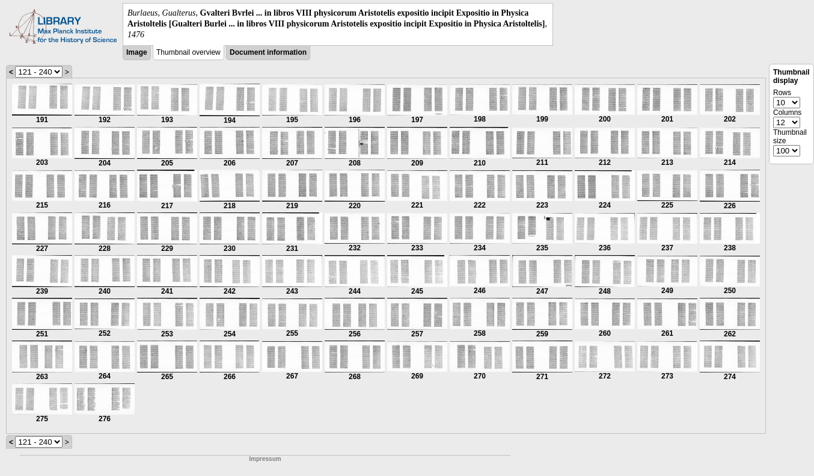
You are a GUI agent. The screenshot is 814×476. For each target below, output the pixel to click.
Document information (268, 52)
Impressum (265, 459)
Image (136, 52)
